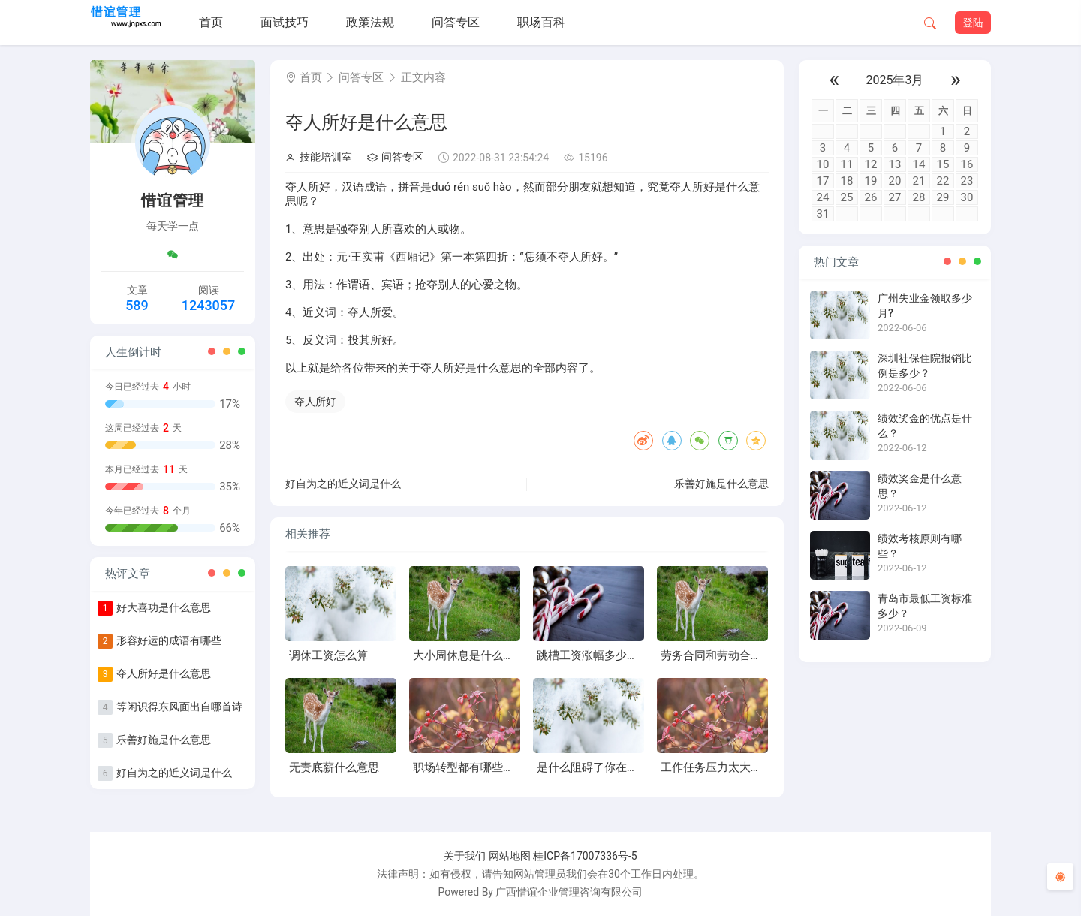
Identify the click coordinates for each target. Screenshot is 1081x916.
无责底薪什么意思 (334, 767)
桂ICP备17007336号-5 (585, 856)
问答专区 (456, 22)
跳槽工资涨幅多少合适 (593, 655)
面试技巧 (284, 22)
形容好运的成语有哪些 (168, 640)
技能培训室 (318, 157)
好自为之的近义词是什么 (174, 773)
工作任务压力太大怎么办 (722, 767)
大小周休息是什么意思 (469, 655)
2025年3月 (895, 80)
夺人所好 (315, 402)
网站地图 (510, 856)
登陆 (972, 23)
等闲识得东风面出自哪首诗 (179, 707)
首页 (211, 22)
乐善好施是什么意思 (163, 740)
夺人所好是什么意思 (163, 673)
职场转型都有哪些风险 (469, 767)
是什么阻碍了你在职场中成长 (610, 767)
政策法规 (370, 22)
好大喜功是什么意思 (163, 607)
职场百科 (541, 22)
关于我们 (465, 856)
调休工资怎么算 (328, 655)
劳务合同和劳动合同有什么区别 (739, 655)
